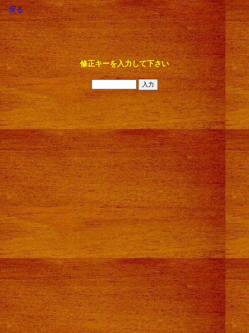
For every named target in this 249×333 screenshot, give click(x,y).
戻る (16, 9)
